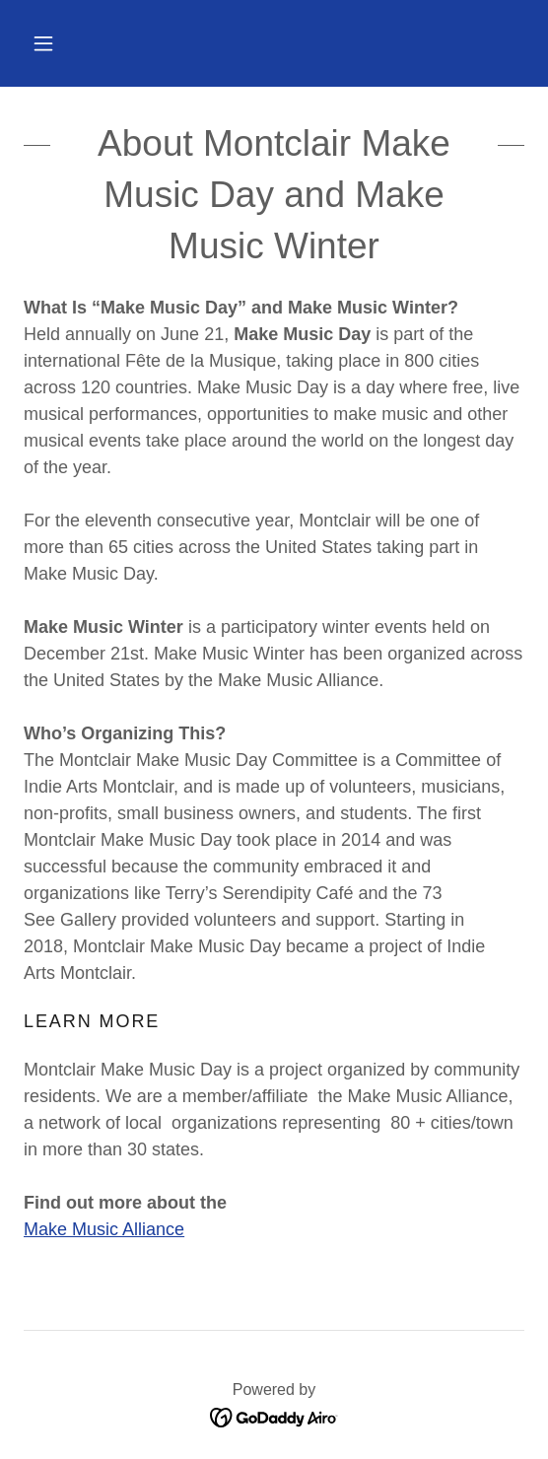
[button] (43, 43)
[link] (274, 1416)
